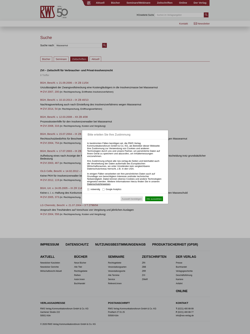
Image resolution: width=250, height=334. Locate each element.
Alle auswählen (154, 199)
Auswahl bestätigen (132, 199)
